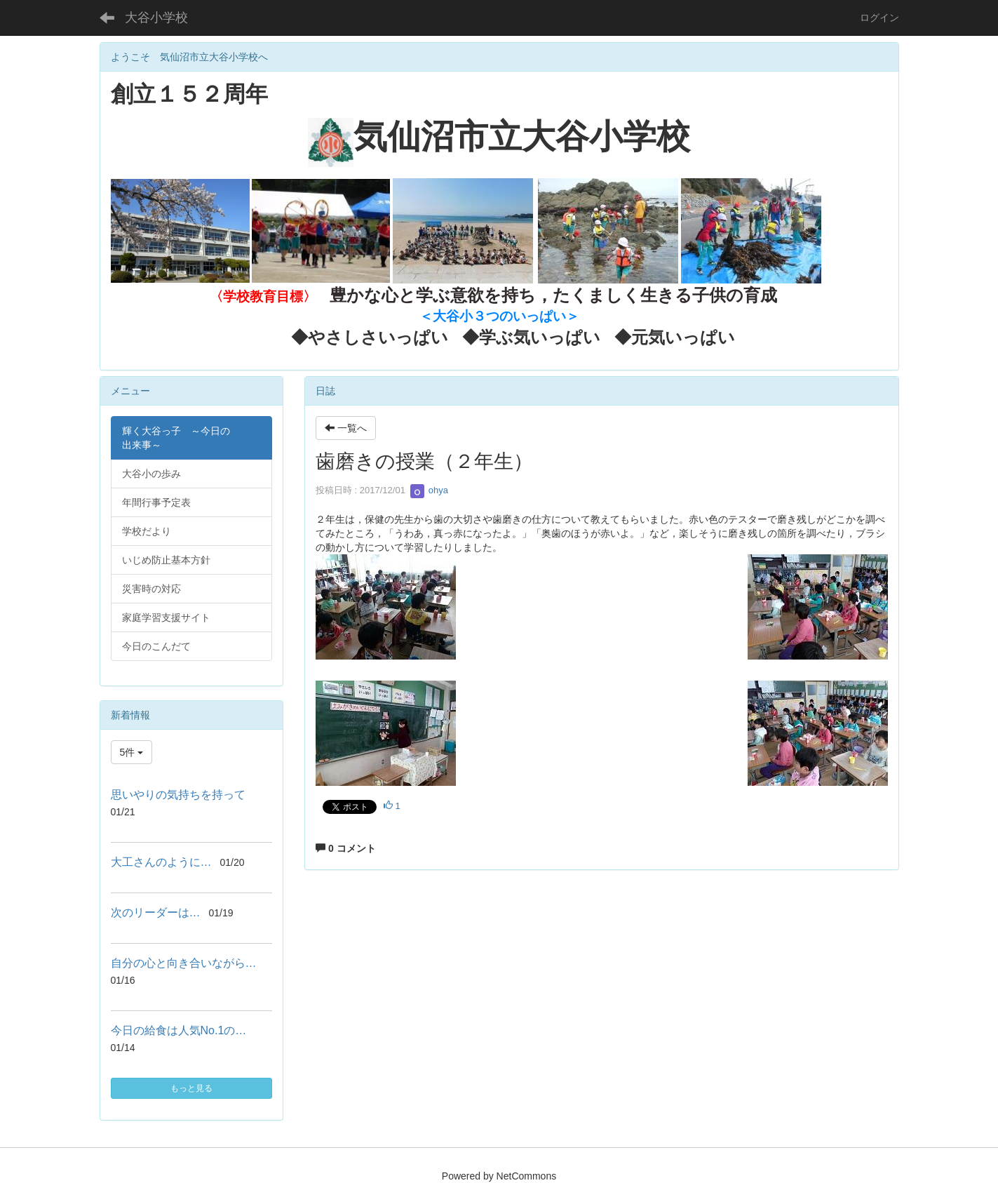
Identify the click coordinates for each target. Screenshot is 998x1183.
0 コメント (346, 848)
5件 (132, 752)
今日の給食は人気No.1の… (179, 1030)
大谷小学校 (156, 18)
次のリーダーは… (156, 912)
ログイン (879, 17)
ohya (429, 490)
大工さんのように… (161, 862)
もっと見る (191, 1088)
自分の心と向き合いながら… (184, 963)
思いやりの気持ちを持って (178, 795)
